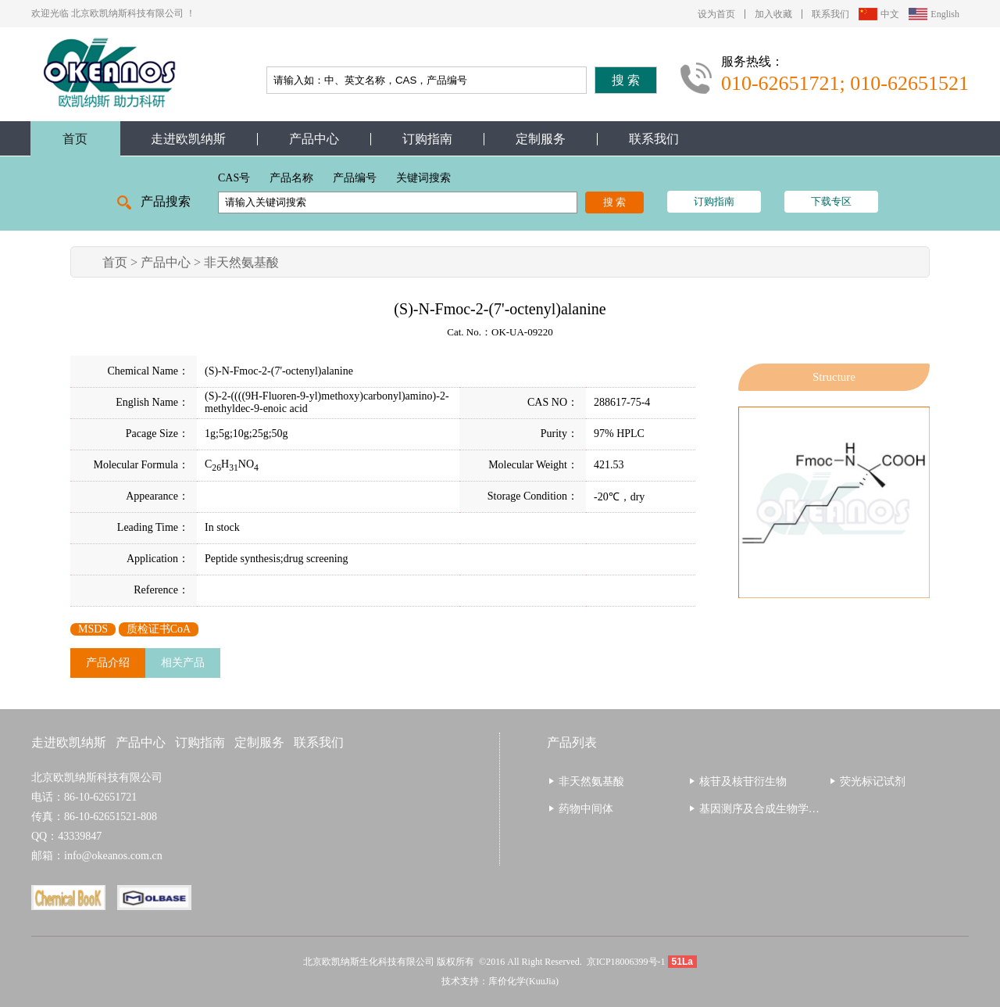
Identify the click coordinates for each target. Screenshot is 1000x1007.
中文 (889, 14)
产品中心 (314, 139)
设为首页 (716, 14)
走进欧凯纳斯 (188, 139)
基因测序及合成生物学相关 (764, 809)
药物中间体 (586, 809)
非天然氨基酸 (241, 262)
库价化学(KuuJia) (523, 981)
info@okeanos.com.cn (113, 856)
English (944, 14)
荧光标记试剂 (872, 781)
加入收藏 (773, 14)
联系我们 (830, 14)
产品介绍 (108, 662)
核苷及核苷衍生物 (743, 781)
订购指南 (427, 139)
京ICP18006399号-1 (626, 961)
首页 (75, 139)
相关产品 (183, 662)
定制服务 (541, 139)
